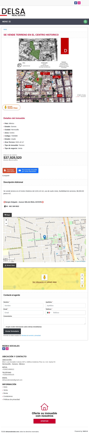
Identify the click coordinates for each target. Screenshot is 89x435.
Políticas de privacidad (11, 399)
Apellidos (49, 302)
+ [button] (6, 220)
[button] (85, 40)
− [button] (6, 223)
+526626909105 (8, 375)
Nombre (6, 302)
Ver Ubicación (38, 282)
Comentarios (7, 316)
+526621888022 (8, 369)
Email (5, 309)
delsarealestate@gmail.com (12, 380)
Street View (12, 107)
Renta (5, 393)
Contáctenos (8, 396)
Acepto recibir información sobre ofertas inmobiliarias (24, 327)
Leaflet (68, 261)
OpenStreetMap (80, 261)
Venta (5, 390)
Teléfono (49, 309)
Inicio (5, 29)
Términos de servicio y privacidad (31, 335)
